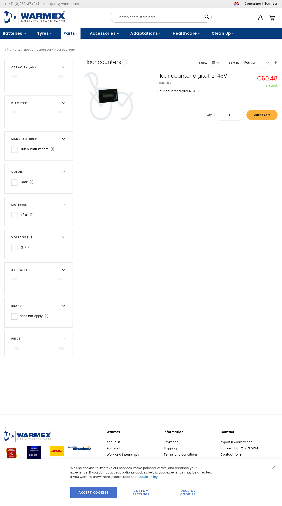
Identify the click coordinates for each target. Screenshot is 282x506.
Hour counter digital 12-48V (192, 76)
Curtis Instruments (38, 149)
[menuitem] (14, 33)
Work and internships (123, 454)
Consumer (252, 3)
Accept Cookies (94, 492)
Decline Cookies (188, 492)
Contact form (231, 454)
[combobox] (161, 17)
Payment (171, 442)
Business (271, 3)
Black (28, 181)
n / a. (28, 214)
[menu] (141, 33)
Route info (115, 448)
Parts (16, 50)
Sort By (234, 63)
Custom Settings (141, 492)
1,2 (26, 247)
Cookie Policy (147, 477)
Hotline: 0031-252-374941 (240, 448)
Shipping (170, 448)
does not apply (35, 315)
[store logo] (34, 17)
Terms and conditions (181, 454)
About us (113, 442)
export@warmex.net (236, 442)
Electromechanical (37, 50)
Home (6, 50)
